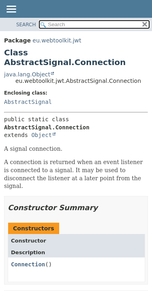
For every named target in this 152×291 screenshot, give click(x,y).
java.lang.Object (27, 74)
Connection (28, 264)
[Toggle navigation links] (11, 9)
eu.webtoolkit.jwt (56, 40)
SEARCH (26, 24)
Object (41, 135)
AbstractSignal (28, 102)
